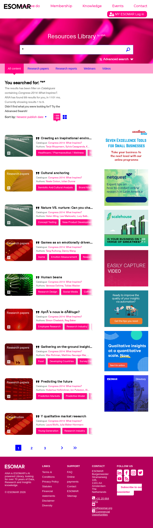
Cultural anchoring (55, 173)
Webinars (89, 68)
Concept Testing (47, 222)
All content (14, 68)
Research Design (92, 257)
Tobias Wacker (72, 285)
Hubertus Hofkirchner (57, 390)
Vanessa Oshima (54, 285)
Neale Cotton (53, 181)
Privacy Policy (50, 481)
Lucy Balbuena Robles (89, 216)
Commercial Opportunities (101, 513)
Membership (61, 6)
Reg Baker (70, 320)
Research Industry (77, 326)
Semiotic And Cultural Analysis (55, 187)
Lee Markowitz (68, 216)
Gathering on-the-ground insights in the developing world (84, 347)
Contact (140, 6)
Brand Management (90, 187)
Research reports (66, 68)
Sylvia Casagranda (75, 146)
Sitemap (72, 495)
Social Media (70, 291)
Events (117, 6)
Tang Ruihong (53, 250)
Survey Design (88, 361)
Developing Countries (62, 361)
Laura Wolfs (52, 424)
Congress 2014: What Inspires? (65, 142)
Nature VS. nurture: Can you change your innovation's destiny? (89, 208)
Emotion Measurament (64, 257)
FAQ (70, 472)
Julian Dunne (68, 181)
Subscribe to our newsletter (129, 489)
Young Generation (48, 430)
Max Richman (53, 355)
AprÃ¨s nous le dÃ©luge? (60, 312)
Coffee (87, 291)
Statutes (47, 486)
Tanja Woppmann (55, 146)
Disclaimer (48, 500)
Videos (106, 68)
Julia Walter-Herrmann (71, 424)
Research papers (38, 68)
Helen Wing (52, 216)
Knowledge (92, 6)
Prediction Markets (49, 396)
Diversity (47, 505)
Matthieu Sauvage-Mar (74, 355)
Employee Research (49, 326)
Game (41, 257)
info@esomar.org (102, 507)
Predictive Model (75, 396)
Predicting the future (57, 382)
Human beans (51, 277)
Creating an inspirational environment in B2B (75, 138)
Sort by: (10, 117)
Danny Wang (69, 250)
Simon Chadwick (55, 320)
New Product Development (77, 222)
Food (41, 361)
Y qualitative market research (63, 416)
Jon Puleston (77, 390)
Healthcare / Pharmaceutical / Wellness (61, 152)
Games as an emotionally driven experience (74, 243)
